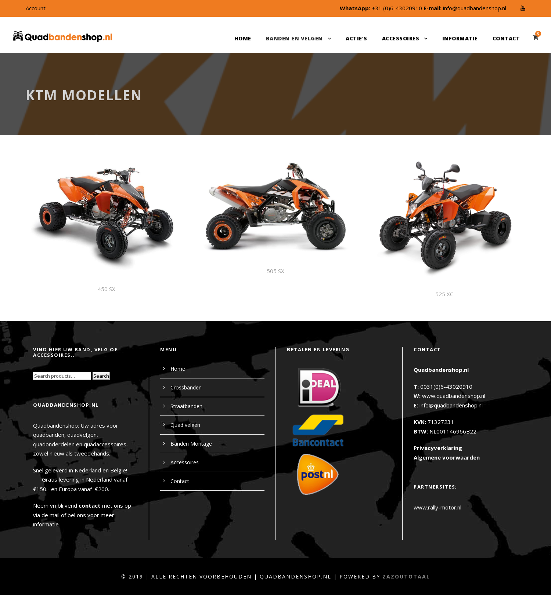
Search (101, 376)
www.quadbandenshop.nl (453, 395)
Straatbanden (186, 406)
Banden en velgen (294, 38)
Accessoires (400, 38)
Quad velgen (185, 424)
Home (242, 38)
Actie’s (356, 38)
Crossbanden (186, 387)
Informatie (460, 38)
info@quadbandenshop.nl (474, 8)
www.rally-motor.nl (437, 507)
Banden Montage (191, 443)
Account (36, 8)
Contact (506, 38)
